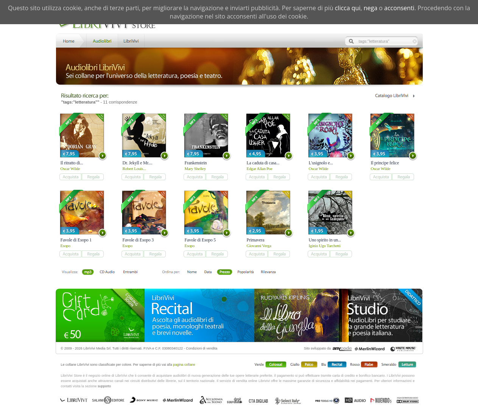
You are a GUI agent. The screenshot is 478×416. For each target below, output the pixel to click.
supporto (104, 386)
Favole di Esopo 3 (138, 240)
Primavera (256, 240)
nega (370, 8)
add (70, 177)
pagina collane (184, 365)
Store (101, 40)
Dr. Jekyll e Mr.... (138, 162)
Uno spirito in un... (325, 240)
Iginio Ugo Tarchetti (325, 245)
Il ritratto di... (72, 162)
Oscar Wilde (70, 168)
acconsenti (399, 8)
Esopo (65, 245)
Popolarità (245, 272)
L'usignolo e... (321, 162)
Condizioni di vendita (201, 348)
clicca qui (348, 8)
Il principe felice (385, 162)
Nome (192, 272)
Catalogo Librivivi (394, 96)
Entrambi (130, 272)
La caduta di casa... (263, 162)
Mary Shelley (195, 168)
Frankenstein (196, 162)
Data (208, 272)
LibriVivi (131, 40)
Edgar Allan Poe (259, 168)
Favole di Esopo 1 (76, 240)
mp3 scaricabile (87, 272)
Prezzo (224, 272)
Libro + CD (107, 272)
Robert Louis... (134, 168)
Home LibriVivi (70, 40)
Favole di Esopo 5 (200, 240)
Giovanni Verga (259, 245)
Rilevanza (268, 272)
